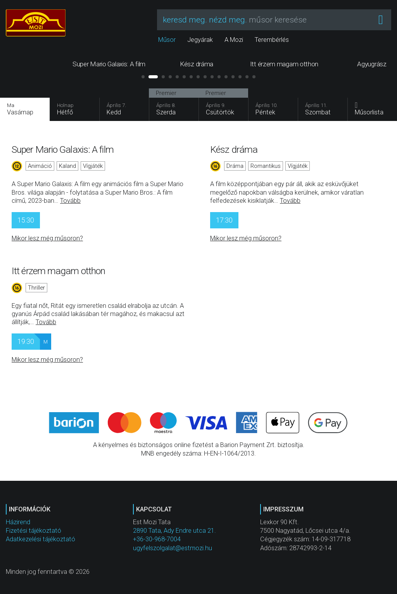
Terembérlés (272, 39)
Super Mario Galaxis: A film (63, 149)
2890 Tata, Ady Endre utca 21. (174, 530)
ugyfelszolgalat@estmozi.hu (172, 548)
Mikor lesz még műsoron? (47, 238)
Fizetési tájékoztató (33, 530)
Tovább (70, 200)
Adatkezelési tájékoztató (40, 539)
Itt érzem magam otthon (58, 270)
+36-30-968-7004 (157, 539)
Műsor (167, 39)
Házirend (18, 522)
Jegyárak (200, 39)
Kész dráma (233, 149)
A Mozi (233, 39)
